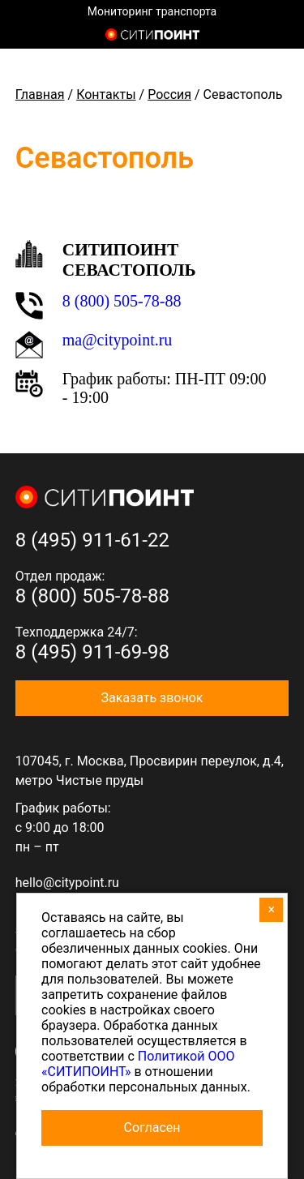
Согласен (152, 1127)
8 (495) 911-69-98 (92, 652)
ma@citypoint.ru (117, 340)
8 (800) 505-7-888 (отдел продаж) (278, 36)
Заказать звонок (152, 697)
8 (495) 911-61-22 (92, 540)
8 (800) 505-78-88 (122, 301)
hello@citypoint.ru (67, 882)
